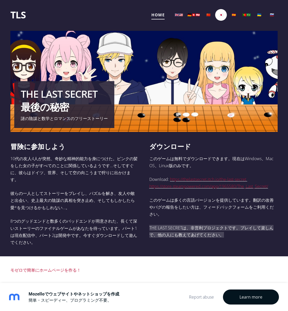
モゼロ (16, 270)
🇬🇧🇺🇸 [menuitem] (179, 14)
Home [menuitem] (158, 14)
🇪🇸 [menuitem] (234, 14)
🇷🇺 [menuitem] (272, 14)
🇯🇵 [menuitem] (221, 14)
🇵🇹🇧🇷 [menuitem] (246, 14)
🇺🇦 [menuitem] (259, 14)
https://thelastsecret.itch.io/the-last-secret (208, 179)
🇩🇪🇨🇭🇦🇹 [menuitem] (193, 14)
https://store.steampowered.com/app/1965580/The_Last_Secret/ (208, 186)
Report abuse (201, 297)
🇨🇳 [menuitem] (208, 14)
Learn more (251, 297)
